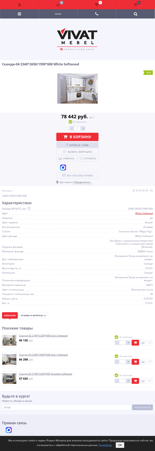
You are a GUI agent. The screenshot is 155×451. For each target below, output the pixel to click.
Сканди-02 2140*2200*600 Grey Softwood (43, 335)
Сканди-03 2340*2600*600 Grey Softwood (43, 354)
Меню (58, 13)
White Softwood (144, 213)
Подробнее (105, 445)
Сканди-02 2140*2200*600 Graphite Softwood (45, 374)
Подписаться (142, 407)
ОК (120, 445)
